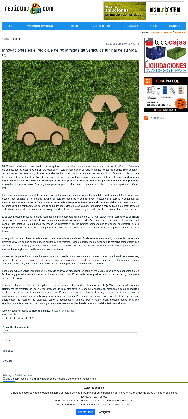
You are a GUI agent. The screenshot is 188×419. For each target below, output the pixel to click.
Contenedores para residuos (40, 26)
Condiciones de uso (24, 375)
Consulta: (8, 361)
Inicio (9, 26)
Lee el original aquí (64, 310)
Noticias (153, 26)
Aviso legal (8, 375)
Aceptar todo (86, 412)
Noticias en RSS (156, 118)
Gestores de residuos (103, 26)
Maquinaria (133, 26)
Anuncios (74, 26)
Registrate (180, 32)
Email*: (6, 330)
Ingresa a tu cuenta (162, 32)
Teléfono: (8, 350)
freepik (12, 314)
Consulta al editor (130, 44)
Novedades (174, 26)
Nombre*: (8, 340)
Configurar (103, 412)
